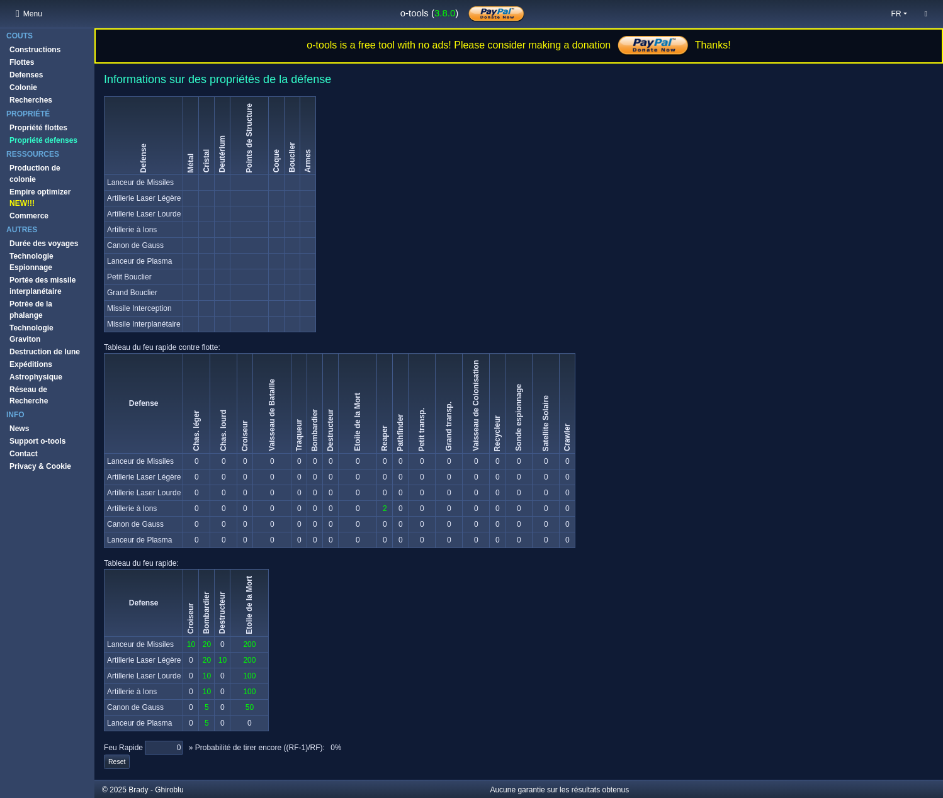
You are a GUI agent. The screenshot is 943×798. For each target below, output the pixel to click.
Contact (23, 453)
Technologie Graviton (31, 333)
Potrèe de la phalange (30, 310)
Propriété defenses (43, 140)
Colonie (23, 87)
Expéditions (30, 364)
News (19, 428)
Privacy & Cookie (40, 466)
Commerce (28, 215)
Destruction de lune (44, 351)
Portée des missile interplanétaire (42, 286)
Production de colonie (34, 174)
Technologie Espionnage (31, 262)
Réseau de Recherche (28, 395)
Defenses (26, 74)
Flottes (21, 62)
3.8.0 (444, 13)
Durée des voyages (43, 243)
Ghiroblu (169, 789)
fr (896, 13)
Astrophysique (35, 377)
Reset (116, 761)
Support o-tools (37, 441)
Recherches (30, 100)
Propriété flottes (38, 127)
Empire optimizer (40, 198)
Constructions (34, 49)
